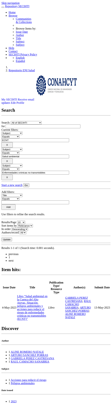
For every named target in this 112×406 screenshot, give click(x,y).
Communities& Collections (24, 20)
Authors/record (10, 232)
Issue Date (22, 31)
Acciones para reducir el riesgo (28, 380)
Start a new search (11, 185)
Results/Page (8, 222)
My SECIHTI (9, 99)
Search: (6, 122)
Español (20, 61)
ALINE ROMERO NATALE (27, 351)
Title (18, 38)
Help (11, 48)
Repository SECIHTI (17, 6)
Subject (20, 41)
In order (6, 229)
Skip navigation (10, 3)
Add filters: (8, 191)
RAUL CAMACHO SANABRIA (78, 304)
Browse (13, 15)
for (3, 126)
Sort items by (9, 225)
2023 (14, 401)
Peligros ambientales (23, 383)
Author (20, 35)
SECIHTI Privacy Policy (23, 54)
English (20, 57)
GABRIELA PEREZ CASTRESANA (76, 299)
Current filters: (9, 129)
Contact (13, 51)
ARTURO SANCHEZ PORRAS (78, 309)
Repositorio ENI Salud (22, 70)
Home (12, 12)
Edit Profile (17, 102)
